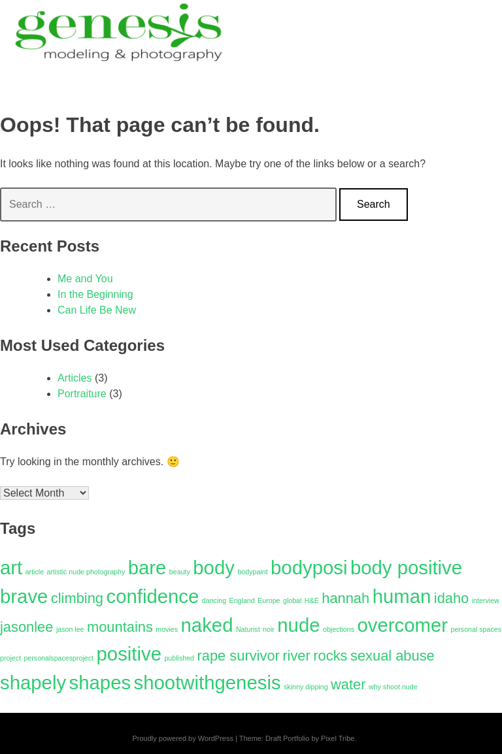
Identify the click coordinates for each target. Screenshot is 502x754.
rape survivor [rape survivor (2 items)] (238, 655)
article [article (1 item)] (34, 572)
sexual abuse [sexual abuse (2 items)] (392, 655)
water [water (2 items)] (348, 684)
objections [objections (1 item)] (338, 629)
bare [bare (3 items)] (147, 567)
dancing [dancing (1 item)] (214, 600)
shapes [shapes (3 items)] (100, 682)
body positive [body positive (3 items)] (406, 567)
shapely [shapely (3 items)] (33, 682)
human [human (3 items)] (402, 596)
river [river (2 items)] (296, 655)
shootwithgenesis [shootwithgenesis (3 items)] (207, 682)
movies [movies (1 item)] (167, 629)
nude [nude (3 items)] (298, 625)
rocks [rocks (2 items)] (330, 655)
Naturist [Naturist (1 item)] (248, 629)
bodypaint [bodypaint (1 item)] (252, 572)
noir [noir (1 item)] (269, 629)
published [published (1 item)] (179, 658)
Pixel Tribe (337, 738)
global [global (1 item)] (292, 600)
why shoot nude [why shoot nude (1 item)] (393, 687)
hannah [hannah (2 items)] (345, 598)
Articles (75, 378)
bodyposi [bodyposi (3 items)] (309, 567)
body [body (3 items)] (214, 567)
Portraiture (82, 393)
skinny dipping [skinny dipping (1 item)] (306, 687)
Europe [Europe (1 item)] (269, 600)
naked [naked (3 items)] (207, 625)
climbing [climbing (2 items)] (77, 598)
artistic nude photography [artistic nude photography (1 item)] (86, 572)
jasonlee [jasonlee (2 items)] (26, 627)
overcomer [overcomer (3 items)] (402, 625)
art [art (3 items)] (11, 567)
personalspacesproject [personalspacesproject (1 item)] (58, 658)
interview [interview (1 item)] (485, 600)
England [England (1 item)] (242, 600)
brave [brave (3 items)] (24, 596)
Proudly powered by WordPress (182, 738)
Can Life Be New (97, 310)
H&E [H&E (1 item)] (312, 600)
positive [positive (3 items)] (129, 653)
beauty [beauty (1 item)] (179, 572)
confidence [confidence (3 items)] (152, 596)
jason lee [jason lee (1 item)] (70, 629)
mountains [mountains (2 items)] (120, 627)
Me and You (85, 278)
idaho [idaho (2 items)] (451, 598)
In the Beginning (95, 294)
